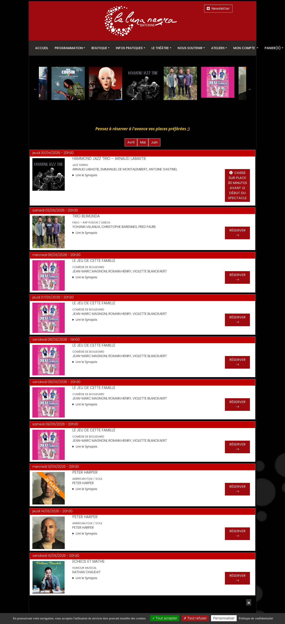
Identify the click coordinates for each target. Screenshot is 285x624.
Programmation (69, 48)
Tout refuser (195, 618)
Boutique (99, 48)
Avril (131, 141)
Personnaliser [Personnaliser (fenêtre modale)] (224, 618)
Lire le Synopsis (86, 174)
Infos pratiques (129, 48)
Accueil (41, 48)
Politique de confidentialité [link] (256, 618)
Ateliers (218, 48)
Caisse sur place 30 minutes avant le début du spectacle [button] (237, 184)
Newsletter (218, 8)
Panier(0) (273, 48)
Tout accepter (164, 618)
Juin (154, 141)
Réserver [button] (237, 232)
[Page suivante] (248, 601)
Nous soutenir (190, 48)
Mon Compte (244, 48)
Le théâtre (160, 48)
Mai (143, 141)
